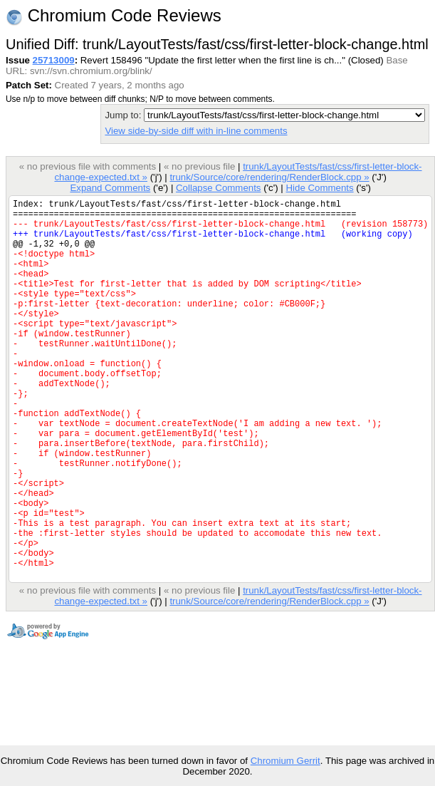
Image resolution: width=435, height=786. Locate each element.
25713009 (54, 60)
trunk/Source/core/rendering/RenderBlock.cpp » (269, 177)
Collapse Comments (218, 187)
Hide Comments (319, 187)
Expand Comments (110, 187)
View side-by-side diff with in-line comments (196, 130)
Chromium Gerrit (285, 760)
